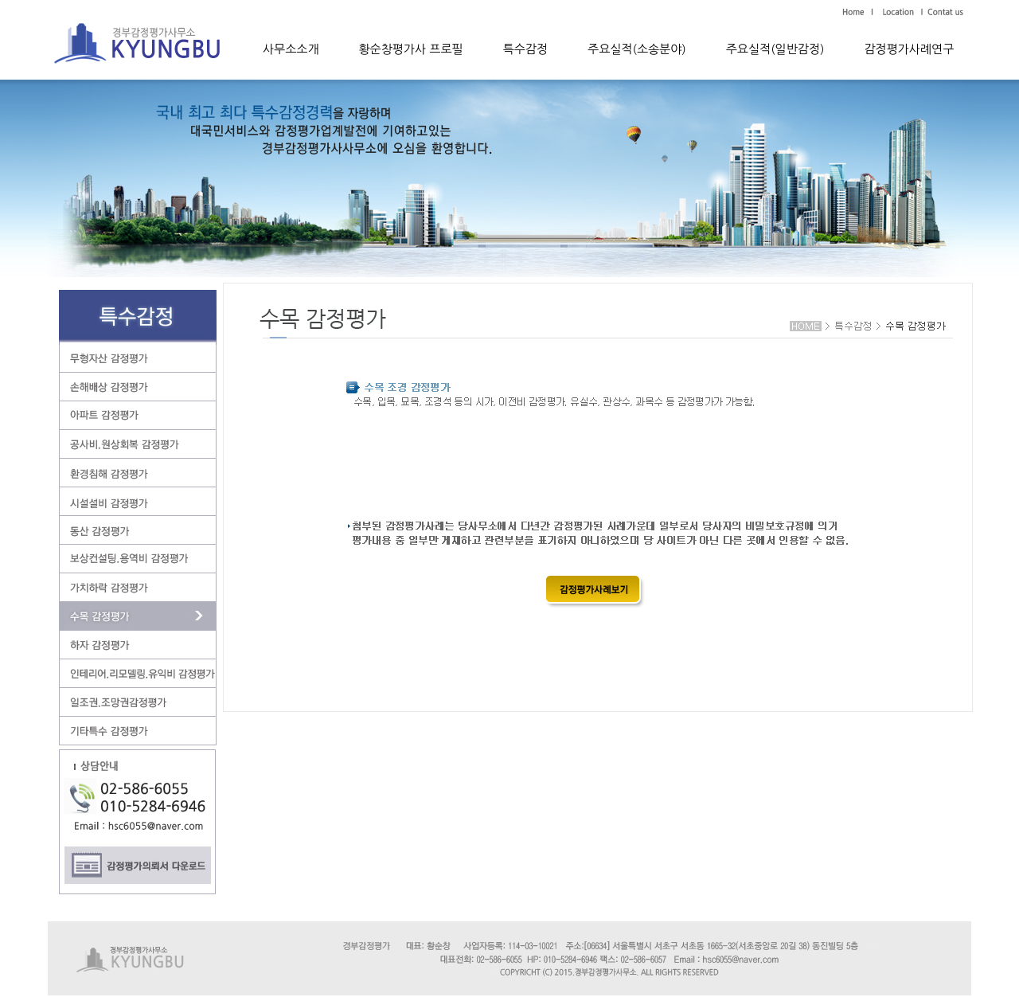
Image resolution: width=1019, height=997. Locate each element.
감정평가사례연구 (909, 49)
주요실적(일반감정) (775, 49)
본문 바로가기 (48, 0)
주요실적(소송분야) (637, 49)
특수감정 (525, 49)
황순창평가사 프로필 (411, 49)
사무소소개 (291, 49)
